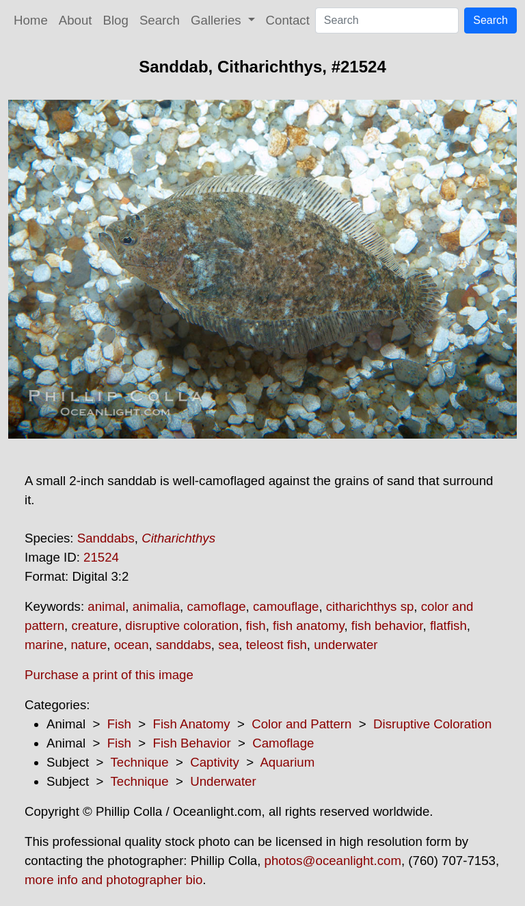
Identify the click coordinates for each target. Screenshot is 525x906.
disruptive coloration (182, 625)
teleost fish (276, 644)
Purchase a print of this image (109, 675)
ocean (131, 644)
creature (94, 625)
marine (44, 644)
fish (256, 625)
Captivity (214, 762)
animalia (156, 606)
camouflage (286, 606)
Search (159, 20)
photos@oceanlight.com (333, 860)
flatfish (448, 625)
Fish (119, 724)
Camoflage (283, 743)
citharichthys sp (370, 606)
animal (106, 606)
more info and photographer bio (113, 880)
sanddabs (183, 644)
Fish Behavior (192, 743)
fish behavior (387, 625)
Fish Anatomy (191, 724)
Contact (288, 20)
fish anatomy (308, 625)
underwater (345, 644)
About (75, 20)
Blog (116, 20)
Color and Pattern (301, 724)
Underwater (223, 781)
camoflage (216, 606)
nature (88, 644)
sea (228, 644)
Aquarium (287, 762)
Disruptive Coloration (432, 724)
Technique (140, 762)
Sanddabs (106, 538)
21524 (101, 557)
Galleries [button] (218, 20)
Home (31, 20)
